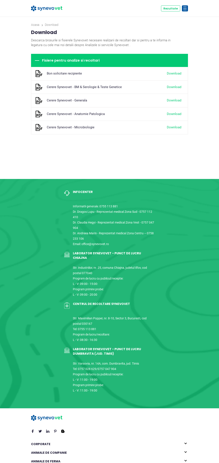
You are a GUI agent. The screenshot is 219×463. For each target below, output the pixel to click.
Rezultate (170, 8)
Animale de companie (49, 453)
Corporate (40, 444)
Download (174, 73)
